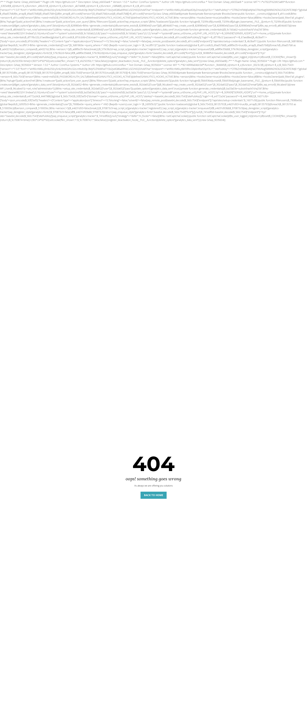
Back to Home (153, 495)
